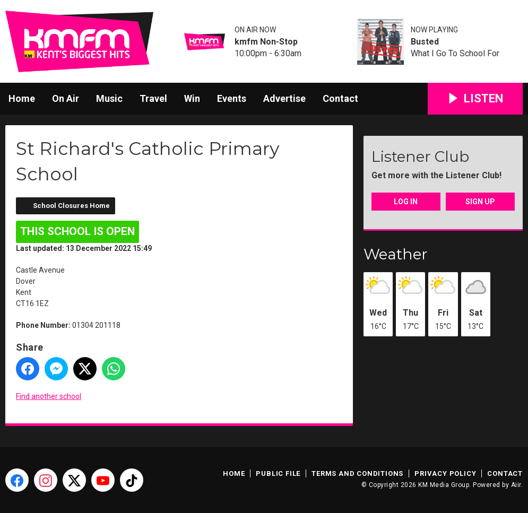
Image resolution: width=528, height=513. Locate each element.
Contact (340, 98)
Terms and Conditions (357, 473)
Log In (406, 201)
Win (192, 98)
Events (231, 98)
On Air (65, 98)
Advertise (284, 98)
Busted (425, 42)
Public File (278, 473)
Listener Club (420, 156)
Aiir (516, 485)
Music (109, 98)
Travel (153, 98)
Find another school (48, 396)
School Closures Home (71, 206)
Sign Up (480, 201)
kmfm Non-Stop (266, 42)
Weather (395, 254)
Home (21, 98)
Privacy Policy (445, 473)
